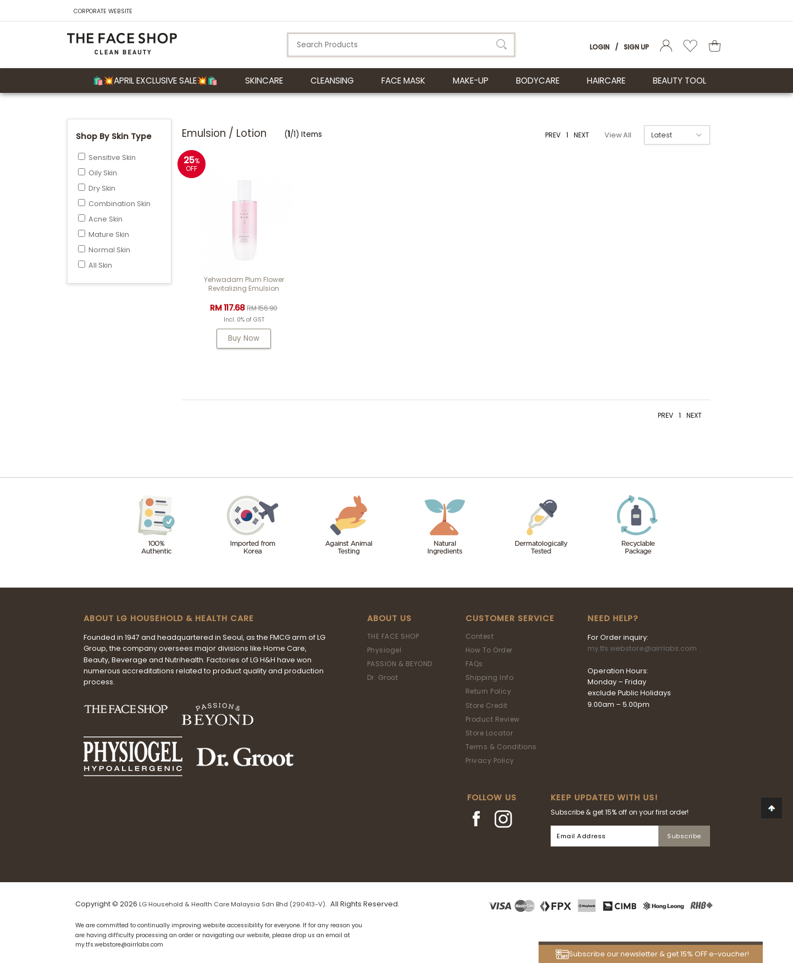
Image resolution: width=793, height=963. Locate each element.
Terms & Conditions (501, 746)
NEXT (581, 135)
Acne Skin (105, 219)
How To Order (489, 650)
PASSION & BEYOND (399, 663)
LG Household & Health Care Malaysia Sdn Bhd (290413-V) (232, 904)
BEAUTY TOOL (679, 80)
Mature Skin (108, 234)
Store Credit (486, 705)
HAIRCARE (606, 80)
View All (618, 135)
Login (599, 47)
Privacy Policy (489, 760)
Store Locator (489, 733)
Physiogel (384, 650)
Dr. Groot (382, 677)
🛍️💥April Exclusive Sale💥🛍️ (155, 80)
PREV (553, 135)
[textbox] (401, 44)
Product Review (492, 719)
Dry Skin (101, 188)
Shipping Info (489, 677)
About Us (389, 618)
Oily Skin (102, 173)
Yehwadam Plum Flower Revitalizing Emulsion (244, 284)
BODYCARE (537, 80)
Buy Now (243, 338)
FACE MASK (403, 80)
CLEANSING (332, 80)
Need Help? (612, 618)
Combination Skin (119, 203)
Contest (479, 636)
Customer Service (509, 618)
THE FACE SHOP (393, 636)
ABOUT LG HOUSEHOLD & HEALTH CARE (169, 618)
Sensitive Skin (112, 157)
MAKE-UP (471, 80)
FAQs (474, 663)
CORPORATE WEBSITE (103, 11)
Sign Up (636, 47)
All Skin (100, 265)
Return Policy (488, 691)
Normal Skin (109, 249)
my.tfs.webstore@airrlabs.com (642, 648)
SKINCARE (264, 80)
